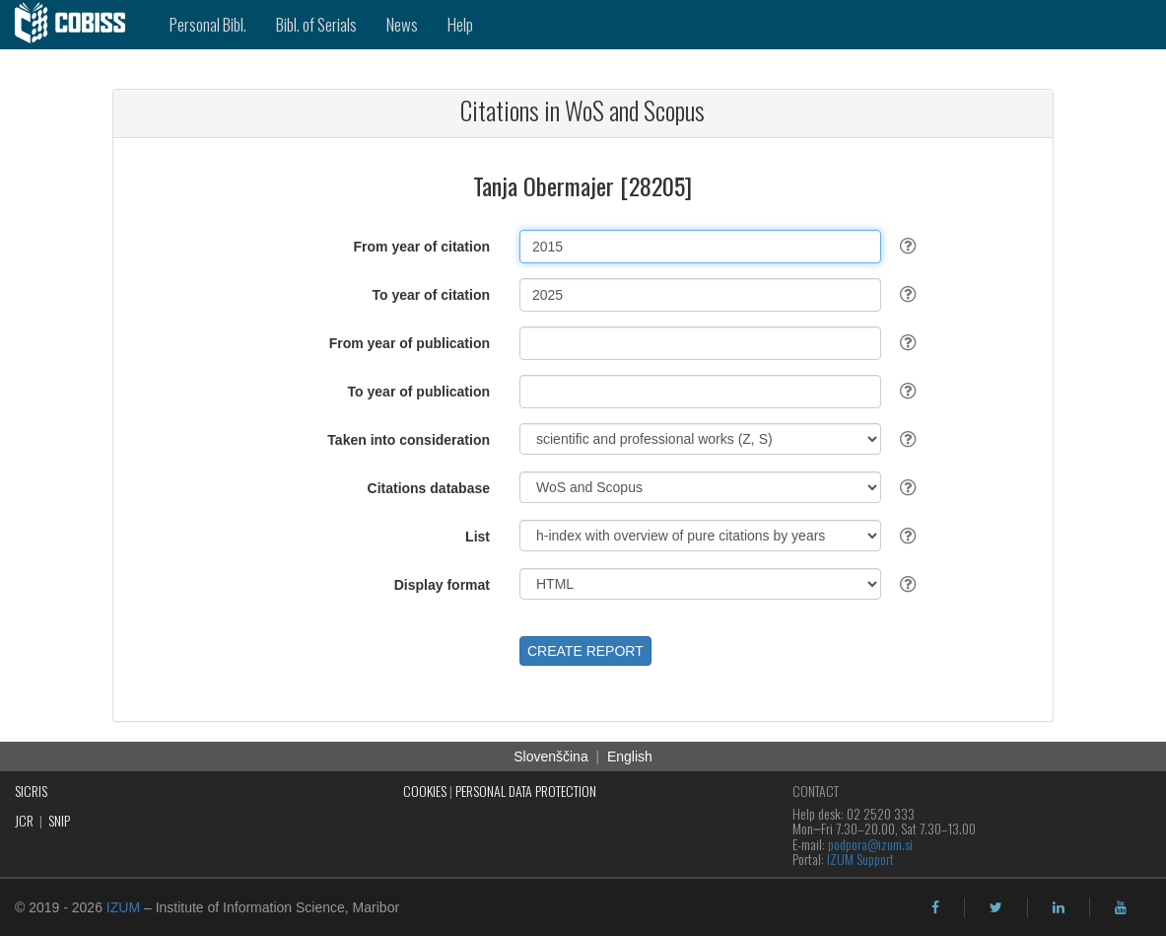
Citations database (429, 488)
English (629, 756)
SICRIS (31, 790)
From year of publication (409, 343)
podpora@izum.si (870, 843)
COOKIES (424, 790)
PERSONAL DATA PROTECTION (525, 790)
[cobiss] (77, 24)
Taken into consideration (408, 440)
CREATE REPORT (585, 651)
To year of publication (419, 391)
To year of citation (431, 295)
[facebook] (935, 907)
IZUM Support (860, 858)
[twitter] (996, 907)
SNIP (59, 820)
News (402, 24)
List (477, 536)
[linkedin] (1058, 907)
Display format (442, 585)
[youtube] (1121, 907)
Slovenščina (551, 756)
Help (460, 24)
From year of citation (422, 246)
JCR (24, 820)
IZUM (123, 907)
